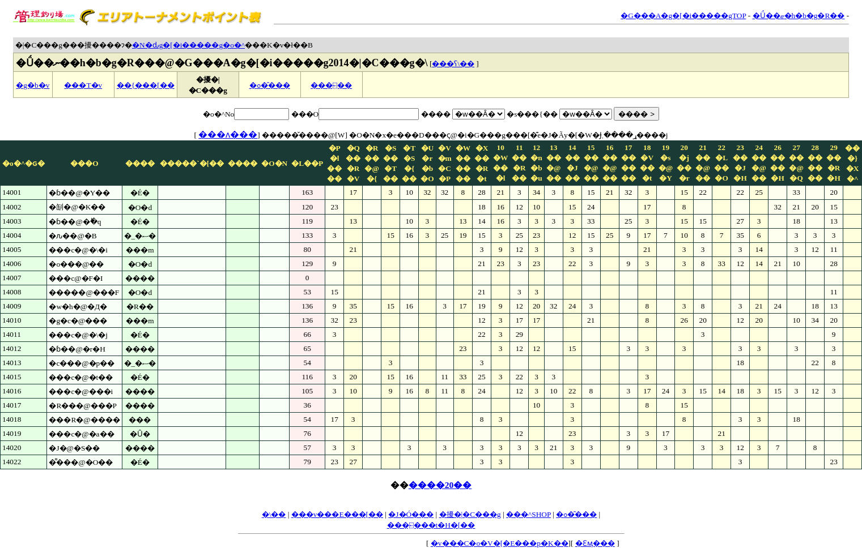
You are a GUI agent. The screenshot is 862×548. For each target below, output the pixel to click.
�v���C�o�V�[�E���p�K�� (499, 543)
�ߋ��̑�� (269, 85)
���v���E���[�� (337, 514)
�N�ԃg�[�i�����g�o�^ (188, 45)
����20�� (440, 485)
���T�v (83, 85)
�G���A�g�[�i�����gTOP (683, 15)
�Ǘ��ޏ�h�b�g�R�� (799, 15)
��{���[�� (146, 85)
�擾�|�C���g (470, 514)
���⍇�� (331, 85)
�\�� (274, 514)
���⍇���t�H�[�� (431, 525)
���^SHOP (528, 514)
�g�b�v (32, 85)
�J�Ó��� (411, 514)
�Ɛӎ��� (595, 543)
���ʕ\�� (453, 63)
